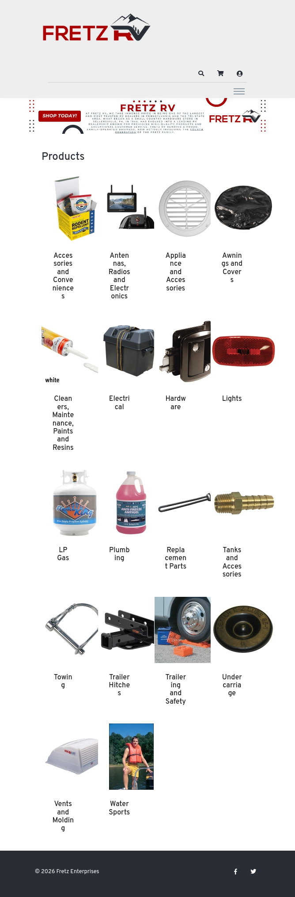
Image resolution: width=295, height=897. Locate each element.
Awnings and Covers (231, 268)
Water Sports (119, 808)
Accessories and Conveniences (63, 276)
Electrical (119, 403)
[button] (201, 74)
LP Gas (63, 554)
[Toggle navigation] (239, 91)
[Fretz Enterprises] (97, 32)
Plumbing (119, 554)
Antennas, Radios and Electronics (119, 276)
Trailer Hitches (119, 685)
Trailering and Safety (175, 689)
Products (63, 157)
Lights (232, 399)
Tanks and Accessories (232, 562)
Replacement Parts (175, 558)
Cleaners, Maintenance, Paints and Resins (63, 423)
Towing (63, 681)
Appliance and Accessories (176, 272)
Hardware (176, 403)
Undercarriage (232, 685)
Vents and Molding (63, 816)
